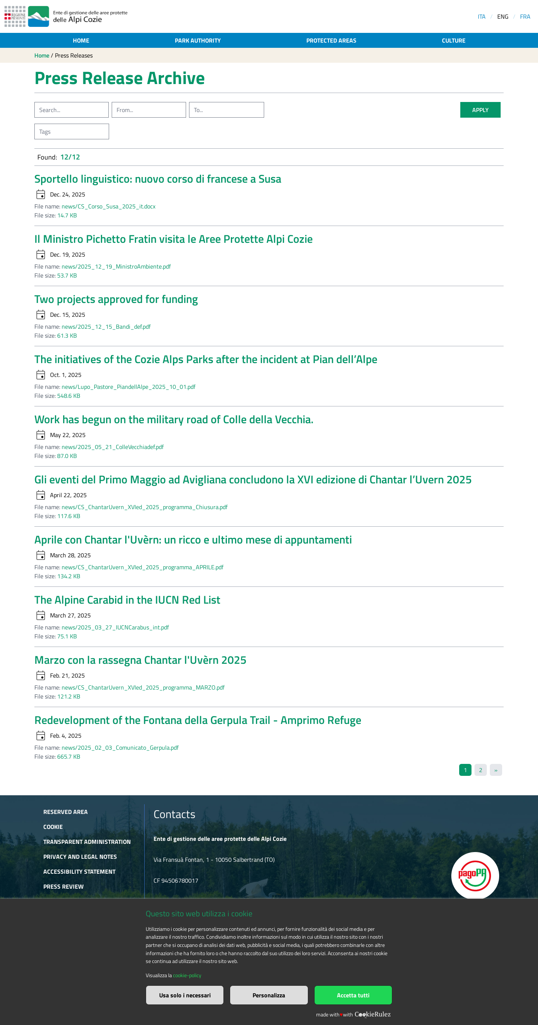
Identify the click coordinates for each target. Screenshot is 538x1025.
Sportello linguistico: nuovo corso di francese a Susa (157, 178)
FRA (525, 16)
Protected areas (331, 40)
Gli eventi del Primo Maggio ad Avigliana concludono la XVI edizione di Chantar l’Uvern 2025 (253, 479)
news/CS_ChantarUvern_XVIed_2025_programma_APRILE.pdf (142, 567)
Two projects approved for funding (116, 299)
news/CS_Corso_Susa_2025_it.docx (108, 206)
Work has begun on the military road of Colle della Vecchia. (173, 419)
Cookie (53, 826)
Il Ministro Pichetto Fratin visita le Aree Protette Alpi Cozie (173, 238)
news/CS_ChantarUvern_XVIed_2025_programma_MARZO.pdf (143, 687)
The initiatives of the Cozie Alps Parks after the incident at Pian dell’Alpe (205, 359)
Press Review (63, 886)
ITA (482, 16)
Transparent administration (87, 841)
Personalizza (269, 995)
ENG (502, 16)
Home (81, 40)
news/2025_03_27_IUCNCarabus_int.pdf (115, 627)
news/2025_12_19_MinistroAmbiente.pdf (116, 266)
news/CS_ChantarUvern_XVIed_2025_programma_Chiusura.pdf (145, 506)
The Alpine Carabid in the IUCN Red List (127, 599)
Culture (454, 40)
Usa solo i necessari (185, 995)
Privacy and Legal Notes (80, 856)
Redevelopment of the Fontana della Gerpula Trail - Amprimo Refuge (197, 720)
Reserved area (65, 811)
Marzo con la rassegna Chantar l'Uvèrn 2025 (140, 659)
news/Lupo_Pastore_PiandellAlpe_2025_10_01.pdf (128, 386)
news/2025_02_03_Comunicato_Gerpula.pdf (120, 747)
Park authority (198, 40)
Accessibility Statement (79, 871)
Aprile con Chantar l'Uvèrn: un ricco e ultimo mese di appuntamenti (193, 539)
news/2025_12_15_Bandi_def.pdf (106, 326)
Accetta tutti (353, 995)
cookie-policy (187, 975)
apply (480, 109)
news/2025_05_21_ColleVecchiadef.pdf (113, 446)
